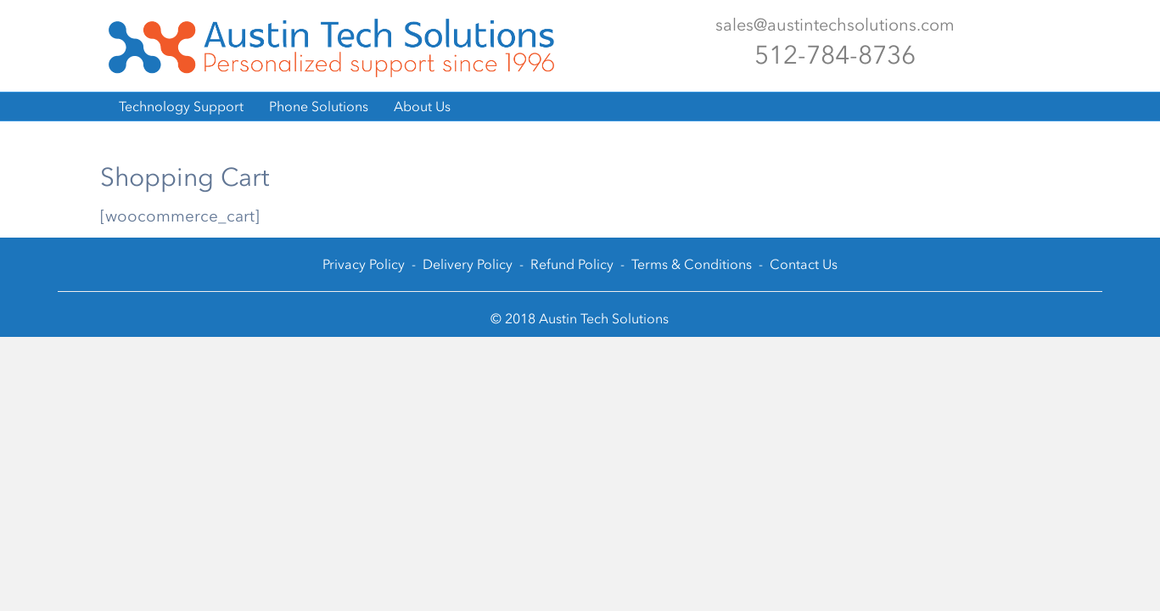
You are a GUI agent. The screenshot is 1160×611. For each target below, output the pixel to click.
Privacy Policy (363, 264)
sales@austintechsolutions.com (835, 24)
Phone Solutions (318, 106)
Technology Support (181, 106)
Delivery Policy (468, 264)
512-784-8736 (835, 55)
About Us (422, 106)
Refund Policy (572, 264)
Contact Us (804, 264)
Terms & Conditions (691, 264)
